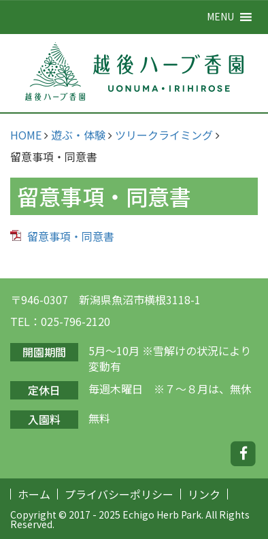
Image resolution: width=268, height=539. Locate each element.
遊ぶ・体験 (78, 135)
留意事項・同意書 (70, 236)
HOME (25, 135)
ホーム (34, 494)
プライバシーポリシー (119, 494)
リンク (204, 494)
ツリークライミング (164, 135)
